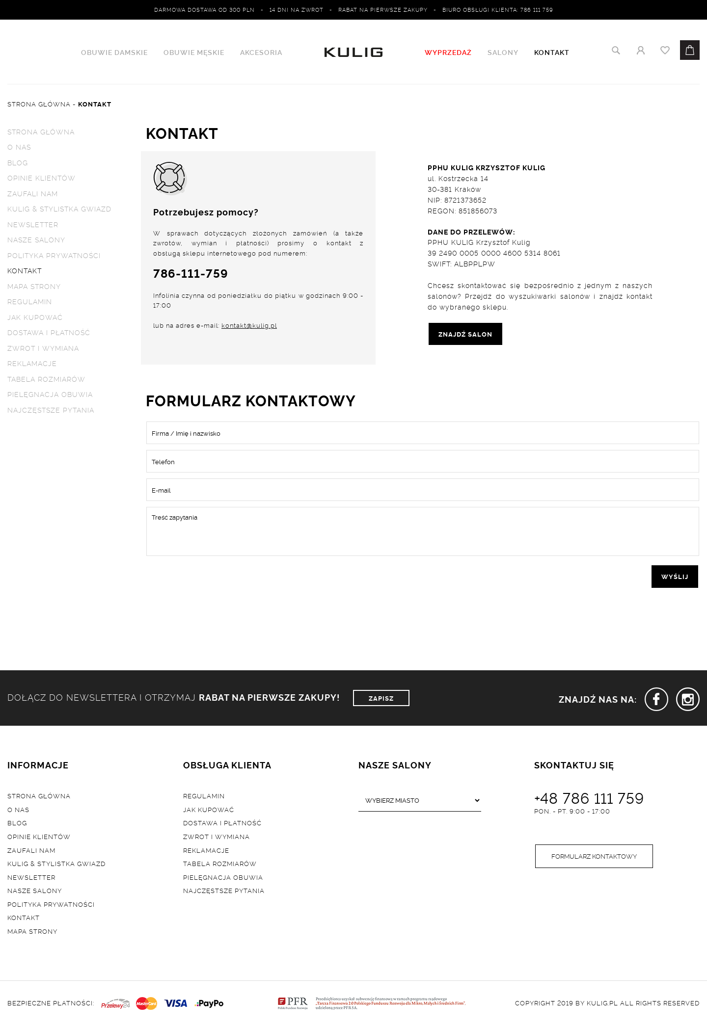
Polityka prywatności (54, 255)
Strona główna (41, 131)
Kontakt (552, 51)
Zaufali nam (32, 193)
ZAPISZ (381, 697)
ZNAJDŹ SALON (465, 333)
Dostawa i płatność (48, 333)
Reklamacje (32, 364)
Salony (503, 51)
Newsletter (32, 224)
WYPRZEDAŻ (448, 51)
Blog (17, 162)
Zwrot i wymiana (43, 348)
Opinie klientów (41, 178)
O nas (19, 146)
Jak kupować (35, 317)
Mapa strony (34, 286)
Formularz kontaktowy (594, 856)
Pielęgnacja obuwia (50, 394)
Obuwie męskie (193, 51)
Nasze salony (36, 239)
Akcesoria (261, 51)
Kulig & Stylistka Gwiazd (59, 208)
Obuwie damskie (114, 51)
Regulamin (29, 301)
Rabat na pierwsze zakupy (383, 9)
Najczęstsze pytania (50, 410)
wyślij (674, 576)
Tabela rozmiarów (46, 379)
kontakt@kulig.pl (249, 325)
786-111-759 (190, 273)
